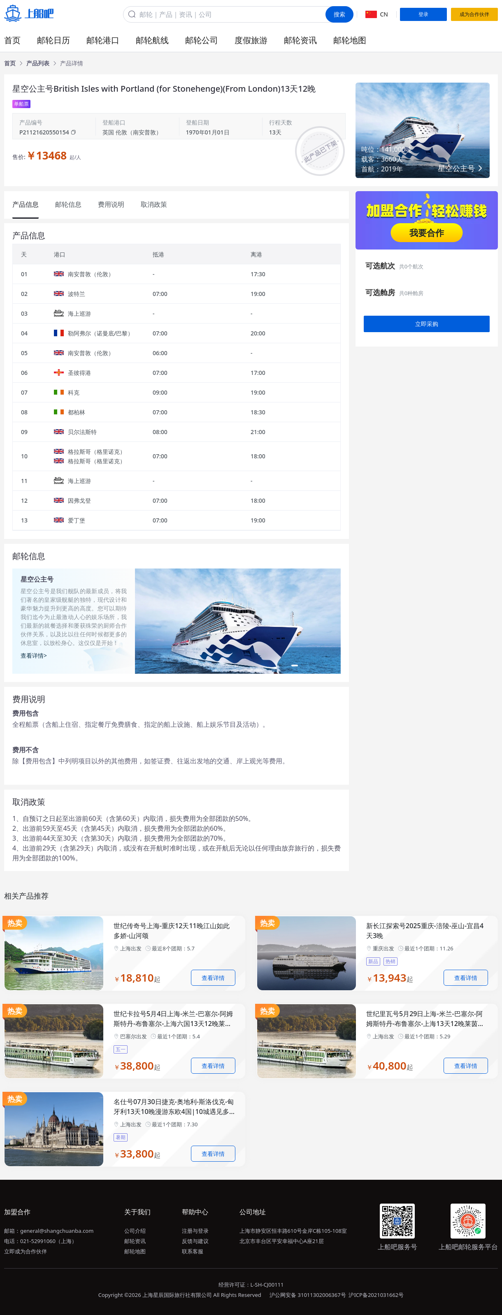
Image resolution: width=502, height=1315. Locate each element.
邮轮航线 (152, 40)
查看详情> (34, 655)
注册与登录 (195, 1230)
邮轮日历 (53, 40)
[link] (10, 63)
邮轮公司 (201, 40)
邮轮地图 (349, 40)
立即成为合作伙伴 (25, 1251)
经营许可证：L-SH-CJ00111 (251, 1284)
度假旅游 (251, 40)
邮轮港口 (102, 40)
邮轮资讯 (300, 40)
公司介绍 (135, 1230)
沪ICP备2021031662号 (376, 1295)
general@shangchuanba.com (56, 1230)
